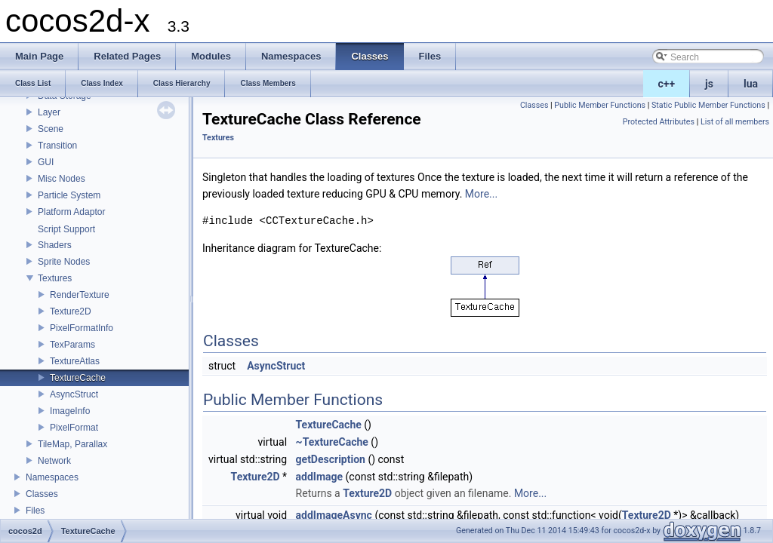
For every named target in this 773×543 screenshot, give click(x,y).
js (709, 84)
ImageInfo (70, 411)
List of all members (735, 122)
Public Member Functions (599, 105)
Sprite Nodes (64, 261)
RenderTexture (79, 295)
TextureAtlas (75, 361)
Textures (55, 278)
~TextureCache (332, 442)
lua (751, 84)
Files (35, 510)
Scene (50, 129)
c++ (667, 84)
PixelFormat (74, 427)
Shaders (55, 245)
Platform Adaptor (71, 212)
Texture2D (70, 311)
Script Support (66, 229)
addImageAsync (334, 515)
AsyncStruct (74, 394)
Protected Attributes (658, 122)
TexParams (72, 344)
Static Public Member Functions (708, 105)
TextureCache (78, 378)
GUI (46, 162)
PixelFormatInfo (81, 328)
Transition (57, 145)
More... (481, 194)
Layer (49, 112)
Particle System (69, 195)
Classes (42, 494)
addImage (319, 477)
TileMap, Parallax (72, 444)
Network (54, 461)
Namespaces (52, 477)
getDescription (330, 459)
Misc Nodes (61, 178)
